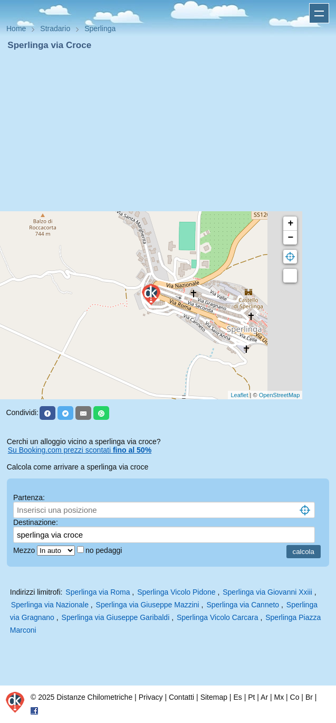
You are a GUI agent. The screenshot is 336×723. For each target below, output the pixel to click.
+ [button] (290, 223)
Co (295, 697)
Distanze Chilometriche (94, 697)
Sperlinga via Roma (97, 592)
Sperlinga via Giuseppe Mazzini (147, 604)
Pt (251, 697)
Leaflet (239, 395)
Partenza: (29, 497)
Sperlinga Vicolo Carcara (217, 617)
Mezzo (25, 550)
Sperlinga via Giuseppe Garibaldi (116, 617)
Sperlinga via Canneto (242, 604)
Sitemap (213, 697)
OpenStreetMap (279, 395)
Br (309, 697)
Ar (264, 697)
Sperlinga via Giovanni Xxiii (267, 592)
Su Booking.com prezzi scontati (79, 450)
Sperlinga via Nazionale (50, 604)
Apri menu (319, 13)
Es (237, 697)
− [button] (290, 237)
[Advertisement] (168, 131)
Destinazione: (35, 522)
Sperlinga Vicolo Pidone (176, 592)
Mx (279, 697)
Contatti (181, 697)
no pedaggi (104, 550)
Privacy (151, 697)
